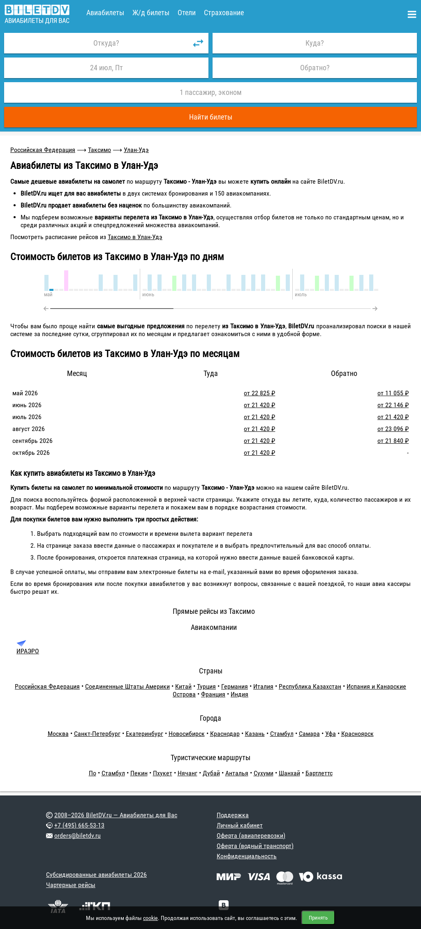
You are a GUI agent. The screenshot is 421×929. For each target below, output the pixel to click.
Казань (255, 734)
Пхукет (162, 773)
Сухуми (263, 773)
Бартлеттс (319, 773)
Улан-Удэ (136, 150)
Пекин (139, 773)
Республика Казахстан (310, 686)
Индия (239, 694)
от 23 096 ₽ (393, 429)
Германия (234, 686)
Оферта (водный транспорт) (255, 846)
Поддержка (233, 815)
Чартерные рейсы (70, 885)
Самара (309, 734)
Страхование (224, 12)
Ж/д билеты (150, 12)
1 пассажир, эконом (211, 92)
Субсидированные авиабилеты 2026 (96, 874)
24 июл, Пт (106, 67)
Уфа (330, 734)
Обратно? (315, 67)
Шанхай (289, 773)
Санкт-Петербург (97, 734)
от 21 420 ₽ (259, 405)
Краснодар (225, 734)
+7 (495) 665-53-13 (79, 825)
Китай (183, 686)
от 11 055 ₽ (393, 393)
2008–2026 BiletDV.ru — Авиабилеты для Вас (115, 815)
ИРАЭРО (27, 651)
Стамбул (282, 734)
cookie (150, 918)
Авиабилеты (105, 12)
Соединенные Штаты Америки (127, 686)
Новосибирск (187, 734)
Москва (58, 734)
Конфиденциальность (247, 856)
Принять (318, 918)
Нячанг (187, 773)
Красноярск (357, 734)
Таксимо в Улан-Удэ (135, 237)
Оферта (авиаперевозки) (251, 835)
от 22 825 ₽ (259, 393)
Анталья (236, 773)
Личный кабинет (240, 825)
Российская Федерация (42, 150)
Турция (206, 686)
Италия (263, 686)
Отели (187, 12)
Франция (213, 694)
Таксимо (99, 150)
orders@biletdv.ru (77, 835)
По (92, 773)
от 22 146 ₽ (393, 405)
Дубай (211, 773)
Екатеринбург (144, 734)
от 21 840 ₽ (393, 441)
